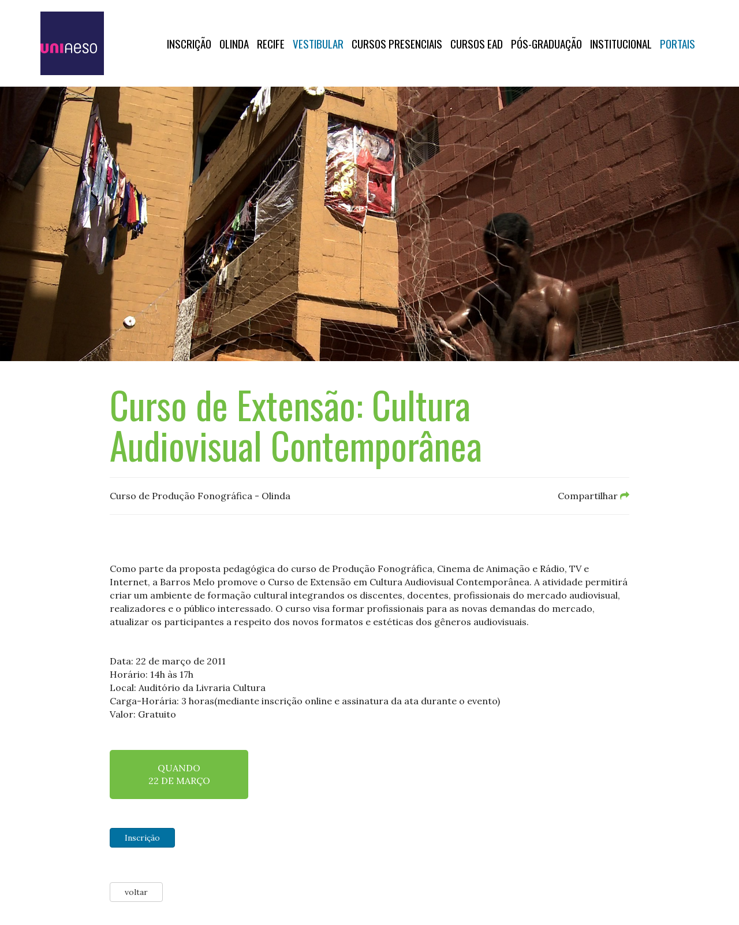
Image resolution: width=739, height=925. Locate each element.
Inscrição (189, 43)
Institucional (621, 43)
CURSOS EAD (476, 43)
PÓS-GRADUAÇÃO (546, 43)
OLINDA (234, 43)
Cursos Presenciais (397, 43)
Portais (677, 43)
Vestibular (318, 43)
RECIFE (271, 43)
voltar (136, 892)
